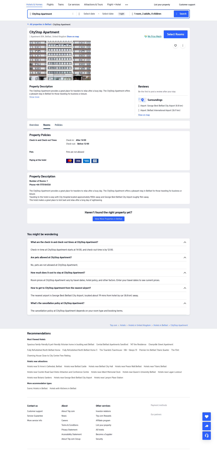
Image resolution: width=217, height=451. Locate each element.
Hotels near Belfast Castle (75, 366)
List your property (103, 425)
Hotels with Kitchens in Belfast (63, 388)
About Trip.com (68, 411)
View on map (144, 115)
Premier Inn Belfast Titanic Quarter (154, 350)
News (64, 416)
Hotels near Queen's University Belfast (139, 372)
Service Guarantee (35, 416)
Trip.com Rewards (103, 416)
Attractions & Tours (93, 4)
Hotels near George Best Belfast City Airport (73, 378)
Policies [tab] (59, 125)
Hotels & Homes (34, 4)
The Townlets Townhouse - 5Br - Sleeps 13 (118, 350)
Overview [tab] (34, 125)
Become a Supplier (104, 434)
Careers (65, 420)
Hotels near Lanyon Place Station (108, 378)
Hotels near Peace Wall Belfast (128, 366)
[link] (162, 4)
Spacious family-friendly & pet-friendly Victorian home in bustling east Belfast (60, 344)
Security (99, 439)
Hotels (123, 325)
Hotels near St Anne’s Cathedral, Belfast (44, 366)
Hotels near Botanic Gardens (39, 378)
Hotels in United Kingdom (139, 325)
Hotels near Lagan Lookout (170, 372)
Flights (50, 4)
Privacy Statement (69, 430)
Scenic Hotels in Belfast (37, 388)
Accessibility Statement (72, 434)
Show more (34, 97)
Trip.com (113, 325)
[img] (60, 60)
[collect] (206, 416)
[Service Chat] (206, 435)
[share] (206, 426)
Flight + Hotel (114, 4)
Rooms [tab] (46, 125)
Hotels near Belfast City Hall (101, 366)
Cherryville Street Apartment (161, 344)
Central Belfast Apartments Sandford (112, 344)
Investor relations (103, 411)
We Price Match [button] (154, 36)
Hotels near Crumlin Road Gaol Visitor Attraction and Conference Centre (58, 372)
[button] (126, 4)
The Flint (175, 350)
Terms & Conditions (70, 425)
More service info (34, 420)
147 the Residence (138, 344)
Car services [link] (74, 4)
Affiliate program (103, 420)
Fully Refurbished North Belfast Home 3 (80, 350)
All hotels (100, 430)
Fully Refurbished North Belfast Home (43, 350)
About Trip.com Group (71, 439)
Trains (61, 4)
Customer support (35, 411)
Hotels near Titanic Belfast (155, 366)
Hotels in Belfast (160, 325)
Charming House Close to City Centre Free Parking (49, 356)
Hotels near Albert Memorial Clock (105, 372)
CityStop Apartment (44, 32)
